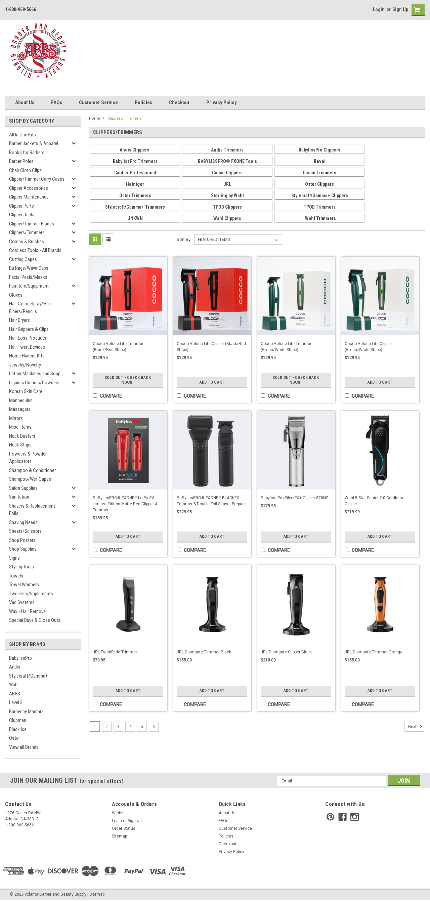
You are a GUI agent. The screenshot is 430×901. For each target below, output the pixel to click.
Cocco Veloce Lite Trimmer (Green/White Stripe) (286, 346)
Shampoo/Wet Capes (30, 479)
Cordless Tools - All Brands (35, 250)
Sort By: (184, 239)
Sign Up (400, 9)
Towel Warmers (24, 585)
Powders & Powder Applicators (28, 458)
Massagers (20, 409)
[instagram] (354, 817)
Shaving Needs (23, 522)
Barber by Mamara (26, 712)
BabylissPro (20, 658)
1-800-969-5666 (20, 9)
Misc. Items (20, 427)
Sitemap (119, 836)
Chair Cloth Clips (25, 170)
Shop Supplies (23, 549)
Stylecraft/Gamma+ (28, 676)
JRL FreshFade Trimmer (115, 652)
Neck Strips (20, 445)
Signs (14, 558)
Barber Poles (21, 161)
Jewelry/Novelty (25, 365)
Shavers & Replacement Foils (32, 510)
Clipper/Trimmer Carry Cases (36, 179)
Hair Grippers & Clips (29, 329)
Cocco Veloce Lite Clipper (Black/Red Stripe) (211, 346)
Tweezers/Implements (31, 594)
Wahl (13, 685)
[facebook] (342, 817)
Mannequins (21, 400)
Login (379, 9)
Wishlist (119, 813)
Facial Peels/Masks (28, 277)
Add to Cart (212, 382)
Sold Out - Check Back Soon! (128, 380)
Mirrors (16, 418)
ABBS (14, 694)
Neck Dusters (22, 436)
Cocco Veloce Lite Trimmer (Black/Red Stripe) (118, 346)
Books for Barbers (26, 152)
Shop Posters (22, 540)
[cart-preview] (416, 10)
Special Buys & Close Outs (34, 620)
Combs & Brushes (26, 242)
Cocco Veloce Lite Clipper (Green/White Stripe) (368, 346)
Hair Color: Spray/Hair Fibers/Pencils (30, 307)
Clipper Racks (22, 215)
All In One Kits (22, 135)
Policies (143, 102)
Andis (14, 667)
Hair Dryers (19, 320)
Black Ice (18, 729)
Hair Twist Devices (27, 347)
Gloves (16, 295)
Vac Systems (22, 602)
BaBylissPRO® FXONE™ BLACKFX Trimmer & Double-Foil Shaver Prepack (212, 501)
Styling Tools (21, 567)
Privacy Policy (221, 102)
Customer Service (98, 102)
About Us (24, 102)
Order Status (123, 828)
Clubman (17, 720)
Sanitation (19, 497)
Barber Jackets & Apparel (33, 143)
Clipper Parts (21, 206)
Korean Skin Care (25, 391)
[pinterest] (330, 817)
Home (94, 118)
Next (416, 726)
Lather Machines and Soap (34, 374)
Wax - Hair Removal (28, 611)
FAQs (56, 102)
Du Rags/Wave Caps (28, 268)
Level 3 (16, 702)
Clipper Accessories (28, 188)
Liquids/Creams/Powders (34, 383)
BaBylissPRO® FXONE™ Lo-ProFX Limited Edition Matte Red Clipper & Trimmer (125, 504)
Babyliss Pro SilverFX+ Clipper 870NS (294, 498)
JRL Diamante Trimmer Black (204, 652)
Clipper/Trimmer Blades (31, 224)
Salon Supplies (23, 488)
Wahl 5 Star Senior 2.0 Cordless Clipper (374, 501)
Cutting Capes (23, 259)
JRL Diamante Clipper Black (286, 652)
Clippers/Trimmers (27, 232)
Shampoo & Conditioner (32, 470)
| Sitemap (95, 894)
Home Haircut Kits (27, 356)
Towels (16, 576)
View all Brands (24, 747)
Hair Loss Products (27, 338)
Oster (14, 738)
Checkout (179, 102)
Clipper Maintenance (29, 197)
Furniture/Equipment (29, 286)
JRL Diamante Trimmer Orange (373, 652)
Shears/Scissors (25, 531)
